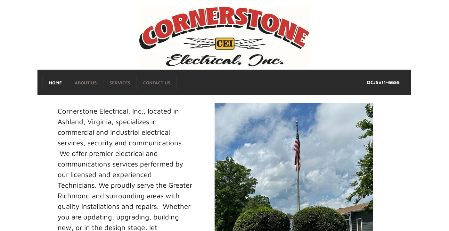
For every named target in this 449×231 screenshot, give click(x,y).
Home (55, 82)
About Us (86, 82)
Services (120, 82)
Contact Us (156, 82)
